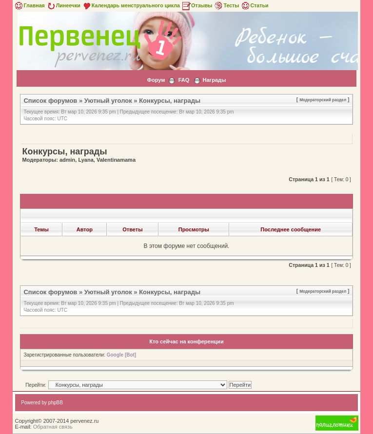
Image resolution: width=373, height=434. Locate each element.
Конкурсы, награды (169, 100)
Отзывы (197, 5)
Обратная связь (53, 427)
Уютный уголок (108, 100)
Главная (29, 5)
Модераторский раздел (322, 99)
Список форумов (50, 100)
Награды (214, 80)
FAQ (184, 80)
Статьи (254, 5)
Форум (156, 80)
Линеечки (63, 5)
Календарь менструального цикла (131, 5)
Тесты (226, 5)
